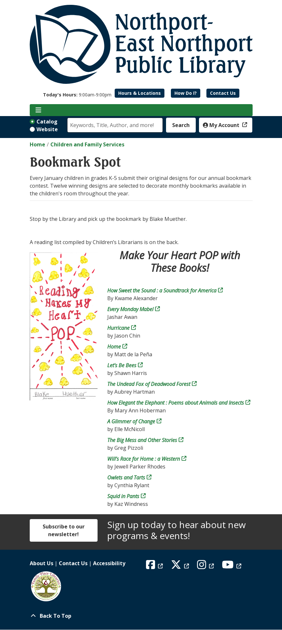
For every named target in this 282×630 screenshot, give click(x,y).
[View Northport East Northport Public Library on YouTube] (232, 566)
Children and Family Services (87, 144)
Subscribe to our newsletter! (64, 530)
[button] (77, 94)
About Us (41, 563)
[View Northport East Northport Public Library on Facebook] (155, 566)
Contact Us (223, 93)
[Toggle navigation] (38, 110)
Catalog (47, 121)
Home (37, 144)
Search (181, 125)
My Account (222, 125)
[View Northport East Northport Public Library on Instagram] (206, 566)
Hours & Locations (139, 93)
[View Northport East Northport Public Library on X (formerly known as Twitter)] (181, 566)
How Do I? (185, 93)
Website (47, 129)
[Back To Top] (141, 616)
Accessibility (109, 563)
